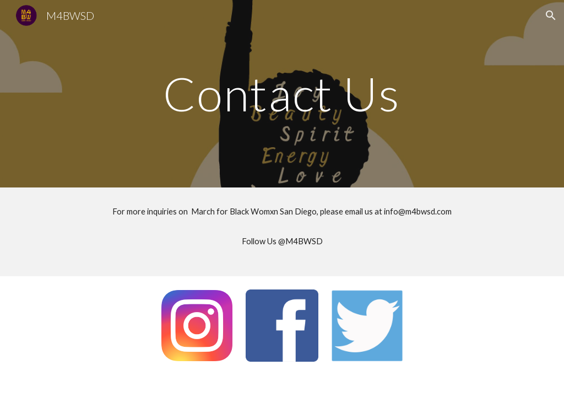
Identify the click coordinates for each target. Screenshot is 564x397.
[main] (282, 93)
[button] (551, 15)
